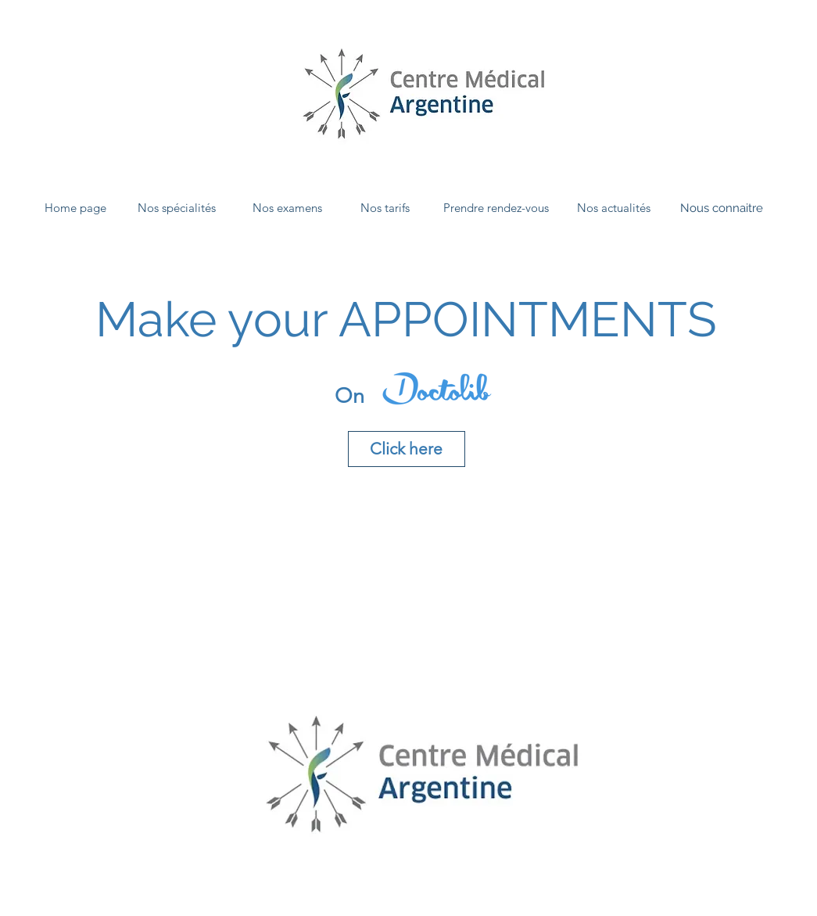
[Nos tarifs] (385, 208)
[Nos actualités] (613, 208)
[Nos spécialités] (176, 208)
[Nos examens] (287, 208)
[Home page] (75, 208)
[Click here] (406, 449)
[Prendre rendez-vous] (496, 208)
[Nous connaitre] (721, 208)
